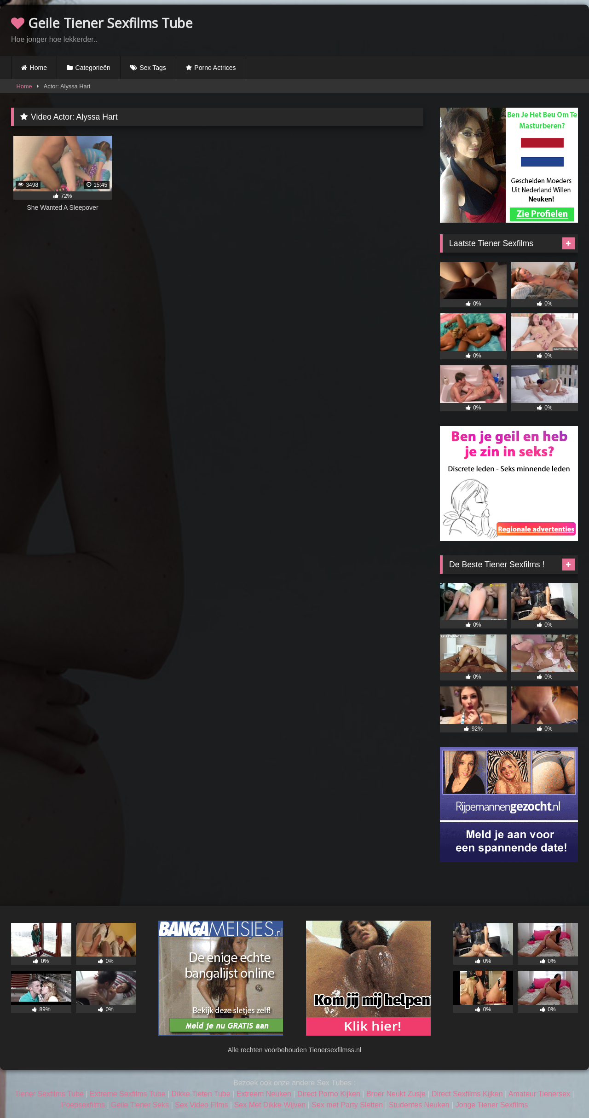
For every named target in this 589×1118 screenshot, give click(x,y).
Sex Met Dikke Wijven (270, 1105)
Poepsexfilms (83, 1105)
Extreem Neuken (264, 1094)
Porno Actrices (215, 67)
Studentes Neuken (419, 1105)
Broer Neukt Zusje (396, 1094)
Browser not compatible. (470, 29)
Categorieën (92, 67)
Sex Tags (152, 67)
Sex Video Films (201, 1105)
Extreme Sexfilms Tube (128, 1094)
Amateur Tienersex (539, 1094)
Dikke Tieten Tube (201, 1094)
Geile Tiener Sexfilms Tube (102, 23)
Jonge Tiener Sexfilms (492, 1105)
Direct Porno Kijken (328, 1094)
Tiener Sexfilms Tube (49, 1094)
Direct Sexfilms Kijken (467, 1094)
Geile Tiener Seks (140, 1105)
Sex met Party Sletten (347, 1105)
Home (38, 67)
